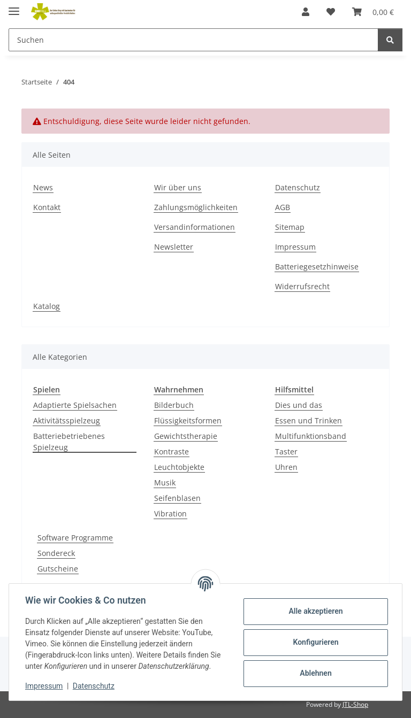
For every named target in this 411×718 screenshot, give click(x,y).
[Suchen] (193, 39)
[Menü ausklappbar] (14, 6)
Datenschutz (95, 686)
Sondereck (56, 553)
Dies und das (298, 405)
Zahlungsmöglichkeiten (196, 207)
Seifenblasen (177, 498)
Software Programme (75, 537)
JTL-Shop (355, 704)
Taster (286, 451)
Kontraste (171, 451)
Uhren (286, 467)
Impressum (45, 686)
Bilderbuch (174, 405)
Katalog (46, 306)
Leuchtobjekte (179, 467)
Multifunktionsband (310, 436)
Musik (165, 482)
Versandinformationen (194, 227)
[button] (305, 11)
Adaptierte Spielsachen (75, 405)
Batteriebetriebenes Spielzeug (69, 441)
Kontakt (46, 207)
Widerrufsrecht (302, 286)
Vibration (170, 513)
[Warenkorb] (373, 11)
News (43, 187)
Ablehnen (314, 673)
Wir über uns (177, 187)
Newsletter (173, 247)
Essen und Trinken (308, 420)
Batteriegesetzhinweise (317, 266)
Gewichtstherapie (185, 436)
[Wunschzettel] (331, 11)
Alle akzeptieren (314, 611)
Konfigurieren (314, 642)
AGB (282, 207)
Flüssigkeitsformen (188, 420)
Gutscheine (57, 568)
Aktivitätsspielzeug (66, 420)
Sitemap (290, 227)
